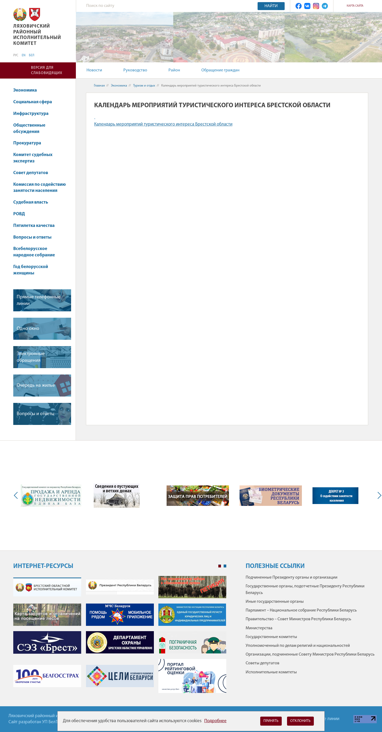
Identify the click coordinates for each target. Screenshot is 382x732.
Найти (271, 6)
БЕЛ (31, 55)
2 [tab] (225, 566)
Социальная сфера (35, 102)
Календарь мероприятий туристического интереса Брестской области (163, 124)
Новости (94, 70)
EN (23, 55)
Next (378, 495)
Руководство (135, 70)
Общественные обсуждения (29, 128)
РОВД (19, 214)
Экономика (27, 90)
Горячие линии (325, 719)
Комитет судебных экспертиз (33, 158)
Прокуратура (29, 143)
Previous (17, 495)
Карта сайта (355, 6)
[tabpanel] (119, 637)
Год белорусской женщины (30, 270)
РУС (15, 55)
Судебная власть (30, 202)
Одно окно (28, 328)
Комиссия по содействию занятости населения (39, 187)
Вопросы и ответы (32, 237)
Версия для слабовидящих (46, 70)
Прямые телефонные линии (38, 300)
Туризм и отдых (144, 85)
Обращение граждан (220, 70)
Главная (99, 85)
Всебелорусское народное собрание (34, 252)
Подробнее (215, 721)
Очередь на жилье (36, 385)
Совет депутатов (30, 173)
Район (174, 70)
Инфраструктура (33, 113)
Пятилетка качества (36, 225)
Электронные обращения (31, 357)
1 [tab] (219, 566)
